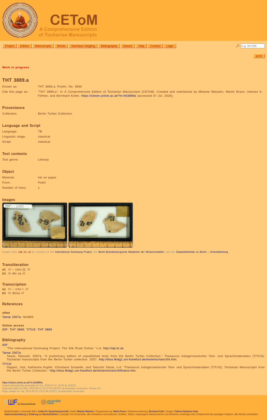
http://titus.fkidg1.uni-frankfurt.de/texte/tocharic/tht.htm (137, 359)
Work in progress (15, 67)
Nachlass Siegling (83, 46)
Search (127, 46)
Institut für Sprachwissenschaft (53, 411)
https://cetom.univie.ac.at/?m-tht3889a (108, 95)
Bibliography (109, 46)
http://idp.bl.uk (113, 348)
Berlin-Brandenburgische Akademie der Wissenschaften (131, 252)
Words (61, 46)
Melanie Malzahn (85, 411)
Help (141, 46)
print (259, 56)
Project (9, 46)
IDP (5, 329)
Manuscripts (43, 46)
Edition (24, 46)
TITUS (31, 329)
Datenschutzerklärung (15, 414)
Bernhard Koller (156, 411)
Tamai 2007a (11, 316)
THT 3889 (17, 329)
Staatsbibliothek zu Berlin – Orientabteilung (202, 252)
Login (170, 46)
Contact (155, 46)
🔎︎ (238, 46)
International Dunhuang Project (73, 252)
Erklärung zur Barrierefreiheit (43, 414)
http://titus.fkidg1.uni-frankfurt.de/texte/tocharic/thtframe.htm (93, 370)
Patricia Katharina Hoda (186, 411)
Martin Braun (120, 411)
